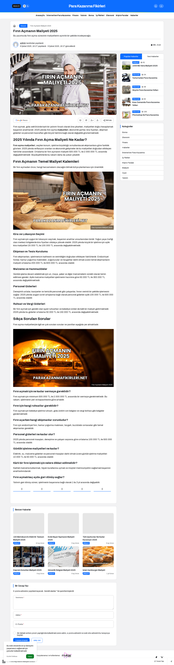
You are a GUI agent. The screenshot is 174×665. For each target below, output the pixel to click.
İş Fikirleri (126, 158)
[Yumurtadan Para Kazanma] (142, 78)
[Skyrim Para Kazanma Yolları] (142, 90)
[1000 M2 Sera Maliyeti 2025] (142, 65)
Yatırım (125, 178)
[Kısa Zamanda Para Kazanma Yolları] (142, 102)
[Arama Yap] (156, 6)
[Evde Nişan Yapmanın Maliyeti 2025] (63, 528)
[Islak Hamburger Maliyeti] (98, 560)
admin (23, 43)
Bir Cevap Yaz (21, 585)
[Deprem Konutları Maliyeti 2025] (28, 560)
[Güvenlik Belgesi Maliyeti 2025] (63, 560)
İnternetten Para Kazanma (133, 153)
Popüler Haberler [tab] (131, 56)
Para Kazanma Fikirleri (87, 6)
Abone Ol (16, 6)
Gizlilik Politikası (12, 656)
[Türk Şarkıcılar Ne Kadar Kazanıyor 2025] (98, 528)
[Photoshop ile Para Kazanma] (142, 115)
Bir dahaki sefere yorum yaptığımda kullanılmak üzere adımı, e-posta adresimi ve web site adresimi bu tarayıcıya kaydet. (63, 634)
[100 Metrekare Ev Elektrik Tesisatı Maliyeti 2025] (28, 528)
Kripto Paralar (128, 163)
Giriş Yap (37, 640)
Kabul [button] (30, 656)
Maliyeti (125, 168)
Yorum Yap (159, 661)
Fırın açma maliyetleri (24, 145)
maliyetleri (62, 130)
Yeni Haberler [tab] (153, 56)
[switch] (26, 6)
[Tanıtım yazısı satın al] (67, 655)
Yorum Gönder (21, 640)
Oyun (124, 173)
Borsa (124, 132)
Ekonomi (125, 137)
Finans (125, 142)
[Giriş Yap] (161, 6)
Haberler (126, 148)
